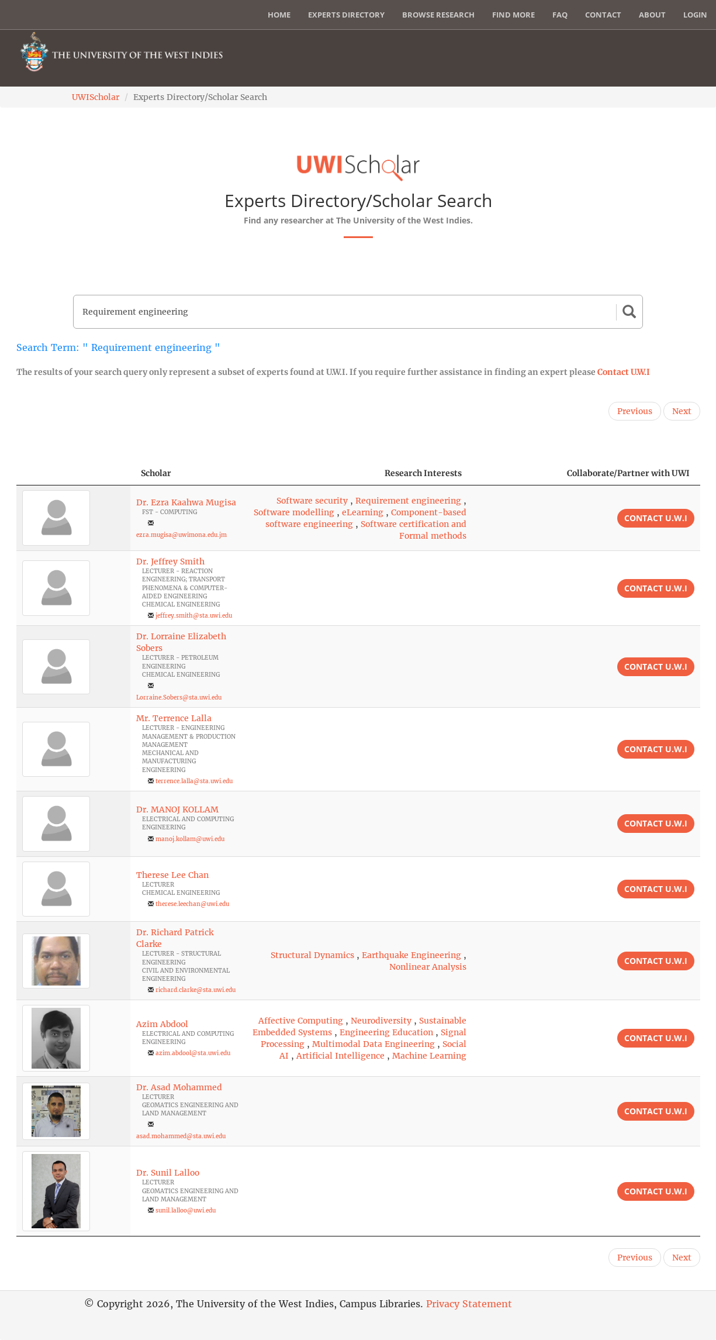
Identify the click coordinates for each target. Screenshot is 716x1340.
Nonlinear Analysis (427, 967)
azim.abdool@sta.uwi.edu (192, 1053)
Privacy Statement (469, 1304)
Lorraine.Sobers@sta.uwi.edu (179, 697)
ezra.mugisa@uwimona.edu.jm (181, 535)
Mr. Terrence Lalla (174, 718)
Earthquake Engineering (411, 955)
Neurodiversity (381, 1020)
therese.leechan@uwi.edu (192, 904)
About (652, 14)
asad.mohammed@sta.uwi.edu (181, 1136)
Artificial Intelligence (340, 1055)
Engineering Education (386, 1032)
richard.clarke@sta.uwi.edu (195, 990)
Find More (513, 14)
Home (279, 14)
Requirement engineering (408, 500)
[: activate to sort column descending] (73, 473)
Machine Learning (429, 1055)
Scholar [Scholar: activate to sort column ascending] (156, 473)
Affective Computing (300, 1020)
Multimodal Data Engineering (373, 1044)
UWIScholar (95, 97)
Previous (634, 411)
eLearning (362, 512)
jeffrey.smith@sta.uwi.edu (193, 615)
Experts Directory (346, 14)
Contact (603, 14)
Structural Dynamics (312, 955)
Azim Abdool (162, 1024)
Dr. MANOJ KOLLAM (177, 809)
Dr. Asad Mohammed (179, 1087)
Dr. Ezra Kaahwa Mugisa (186, 502)
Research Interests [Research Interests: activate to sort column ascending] (423, 473)
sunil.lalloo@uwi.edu (185, 1210)
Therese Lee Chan (172, 875)
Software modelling (294, 512)
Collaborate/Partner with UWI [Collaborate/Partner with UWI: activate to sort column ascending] (628, 473)
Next (681, 411)
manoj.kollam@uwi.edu (189, 839)
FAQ (560, 14)
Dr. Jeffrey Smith (170, 561)
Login (695, 14)
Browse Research (438, 14)
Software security (312, 500)
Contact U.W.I (623, 372)
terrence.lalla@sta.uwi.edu (194, 781)
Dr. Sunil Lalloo (167, 1172)
